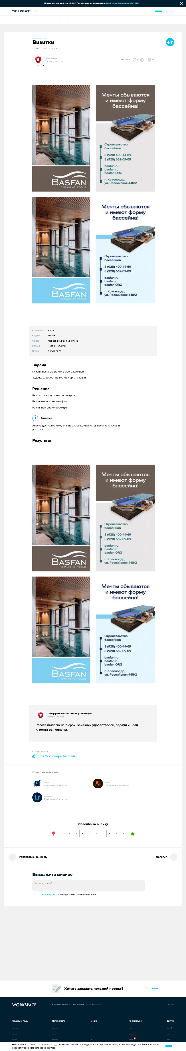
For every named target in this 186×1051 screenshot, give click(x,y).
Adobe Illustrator (113, 782)
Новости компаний (101, 19)
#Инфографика (72, 38)
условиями (60, 1043)
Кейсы (15, 19)
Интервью (121, 19)
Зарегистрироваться (163, 11)
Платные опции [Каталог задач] (112, 1039)
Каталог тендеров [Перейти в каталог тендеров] (20, 1039)
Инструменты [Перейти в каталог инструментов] (142, 1033)
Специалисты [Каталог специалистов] (50, 1033)
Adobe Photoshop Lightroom (59, 796)
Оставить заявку (146, 985)
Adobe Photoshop (53, 782)
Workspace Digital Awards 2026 (122, 3)
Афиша (39, 19)
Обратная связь (164, 1003)
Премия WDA (142, 1028)
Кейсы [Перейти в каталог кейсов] (78, 1028)
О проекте (110, 1028)
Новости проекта (113, 1033)
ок (155, 1045)
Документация (79, 19)
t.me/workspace (84, 1003)
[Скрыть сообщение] (181, 3)
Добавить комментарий (48, 901)
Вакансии (141, 1039)
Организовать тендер (123, 11)
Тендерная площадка (21, 1028)
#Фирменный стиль (40, 38)
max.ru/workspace (104, 1003)
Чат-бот (144, 1003)
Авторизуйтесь (77, 901)
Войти (148, 11)
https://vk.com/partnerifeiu (53, 757)
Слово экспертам (57, 19)
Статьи (27, 19)
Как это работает (19, 1033)
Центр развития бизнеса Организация (67, 58)
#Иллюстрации (57, 38)
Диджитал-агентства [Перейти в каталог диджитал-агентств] (53, 1028)
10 (141, 834)
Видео (134, 19)
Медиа (40, 11)
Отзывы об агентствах (54, 1039)
